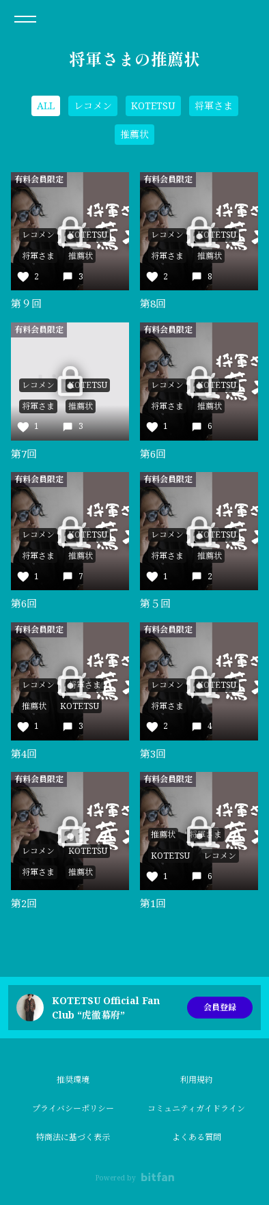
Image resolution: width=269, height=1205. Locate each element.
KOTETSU (153, 105)
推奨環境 (73, 1079)
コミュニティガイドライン (196, 1108)
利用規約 (196, 1079)
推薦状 (134, 134)
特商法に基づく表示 (73, 1137)
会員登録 (219, 1007)
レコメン (93, 105)
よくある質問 (196, 1137)
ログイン (247, 19)
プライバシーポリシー (73, 1108)
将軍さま (214, 105)
